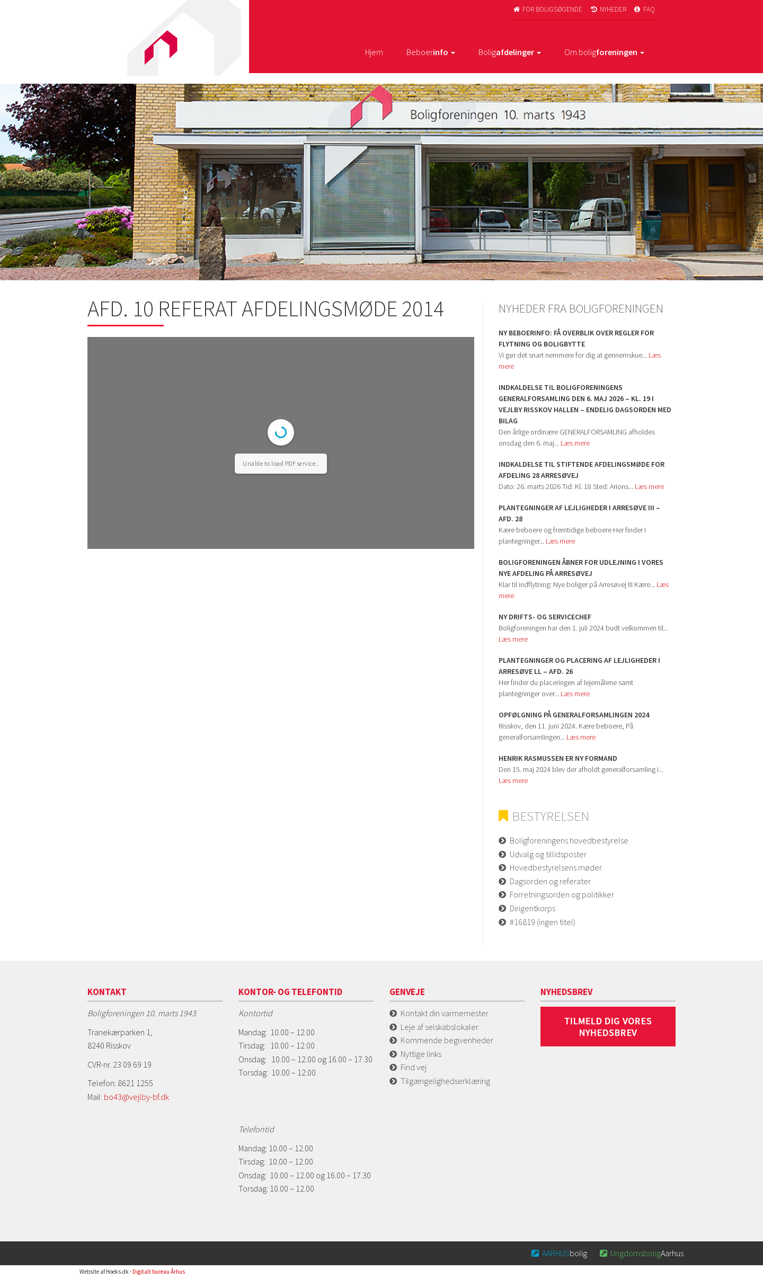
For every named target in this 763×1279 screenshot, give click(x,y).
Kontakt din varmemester (445, 1013)
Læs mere (575, 443)
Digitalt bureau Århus (158, 1271)
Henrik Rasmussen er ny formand (558, 758)
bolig (559, 1253)
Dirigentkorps (532, 908)
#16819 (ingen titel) (542, 922)
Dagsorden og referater (550, 881)
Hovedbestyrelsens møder (556, 867)
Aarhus (641, 1253)
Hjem (374, 52)
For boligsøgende (547, 9)
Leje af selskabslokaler (439, 1027)
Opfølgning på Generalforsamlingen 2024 (574, 715)
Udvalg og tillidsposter (548, 854)
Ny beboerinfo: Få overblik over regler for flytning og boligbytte (576, 338)
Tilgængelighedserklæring (445, 1081)
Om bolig (604, 52)
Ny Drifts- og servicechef (545, 616)
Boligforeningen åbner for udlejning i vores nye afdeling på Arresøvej (581, 567)
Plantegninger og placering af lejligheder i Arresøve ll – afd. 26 (579, 665)
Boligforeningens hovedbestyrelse (569, 840)
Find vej (414, 1067)
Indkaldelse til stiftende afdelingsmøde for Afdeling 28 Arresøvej (581, 469)
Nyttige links (421, 1054)
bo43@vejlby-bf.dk (136, 1096)
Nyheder (607, 9)
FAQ (644, 9)
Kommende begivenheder (447, 1040)
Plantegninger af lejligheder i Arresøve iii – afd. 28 (579, 513)
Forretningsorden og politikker (562, 894)
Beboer (430, 52)
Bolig (509, 52)
